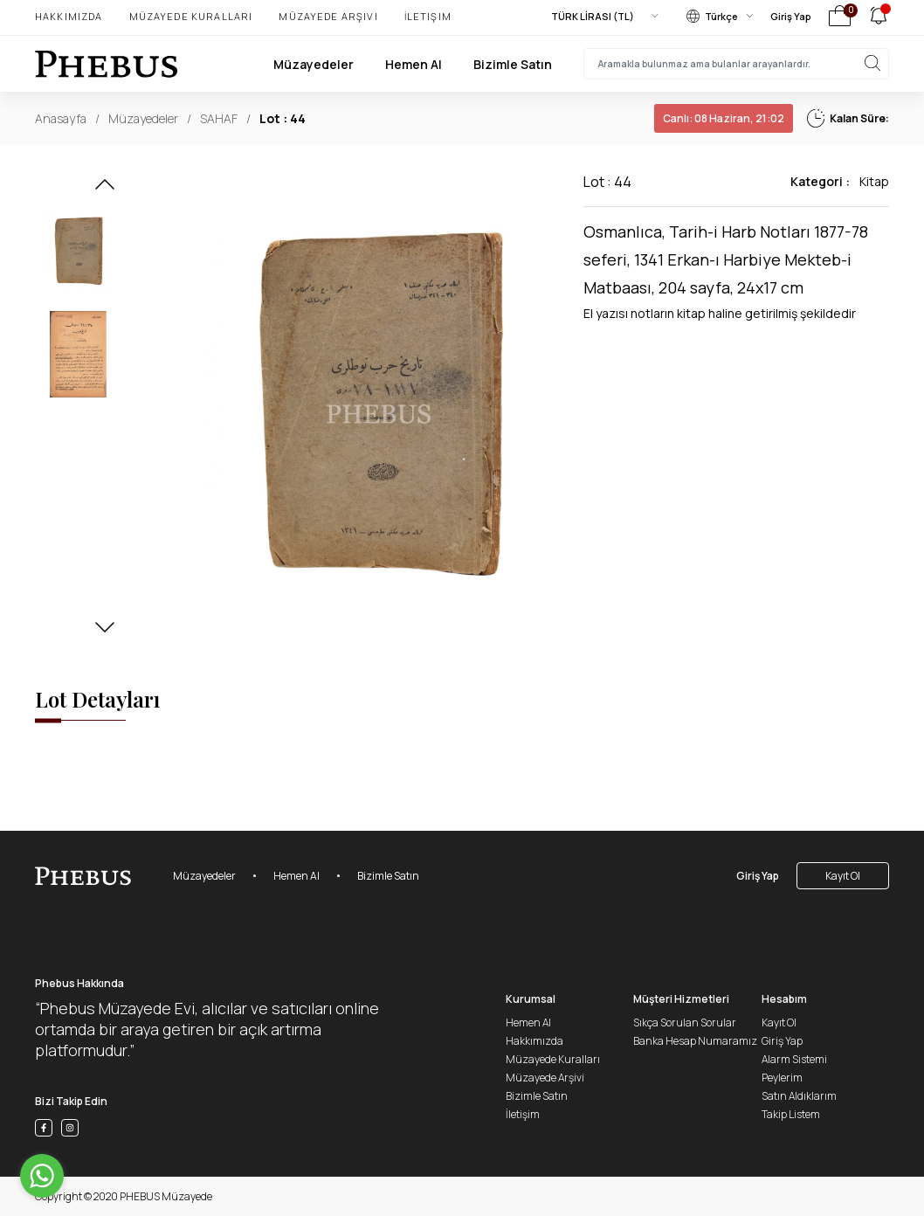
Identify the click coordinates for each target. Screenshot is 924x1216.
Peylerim (782, 1077)
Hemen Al (413, 64)
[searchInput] (736, 63)
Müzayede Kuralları (191, 16)
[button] (105, 189)
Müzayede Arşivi (328, 16)
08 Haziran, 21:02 (723, 118)
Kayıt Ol (842, 875)
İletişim (428, 16)
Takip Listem (791, 1114)
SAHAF (219, 118)
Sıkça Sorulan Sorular (684, 1022)
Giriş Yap (790, 16)
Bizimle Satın (512, 64)
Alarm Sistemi (794, 1059)
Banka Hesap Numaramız (695, 1040)
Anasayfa (60, 118)
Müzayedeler (313, 64)
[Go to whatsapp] (42, 1176)
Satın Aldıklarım (799, 1095)
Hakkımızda (69, 16)
